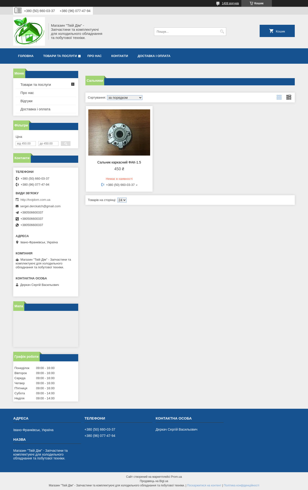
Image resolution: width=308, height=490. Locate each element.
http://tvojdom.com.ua (35, 199)
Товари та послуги (60, 56)
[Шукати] (222, 31)
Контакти (119, 56)
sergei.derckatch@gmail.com (40, 206)
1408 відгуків (230, 3)
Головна (25, 56)
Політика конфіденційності (241, 485)
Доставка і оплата (154, 56)
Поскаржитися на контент (204, 485)
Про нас (94, 56)
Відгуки (26, 101)
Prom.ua (176, 476)
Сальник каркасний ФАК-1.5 (119, 162)
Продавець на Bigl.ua (154, 481)
